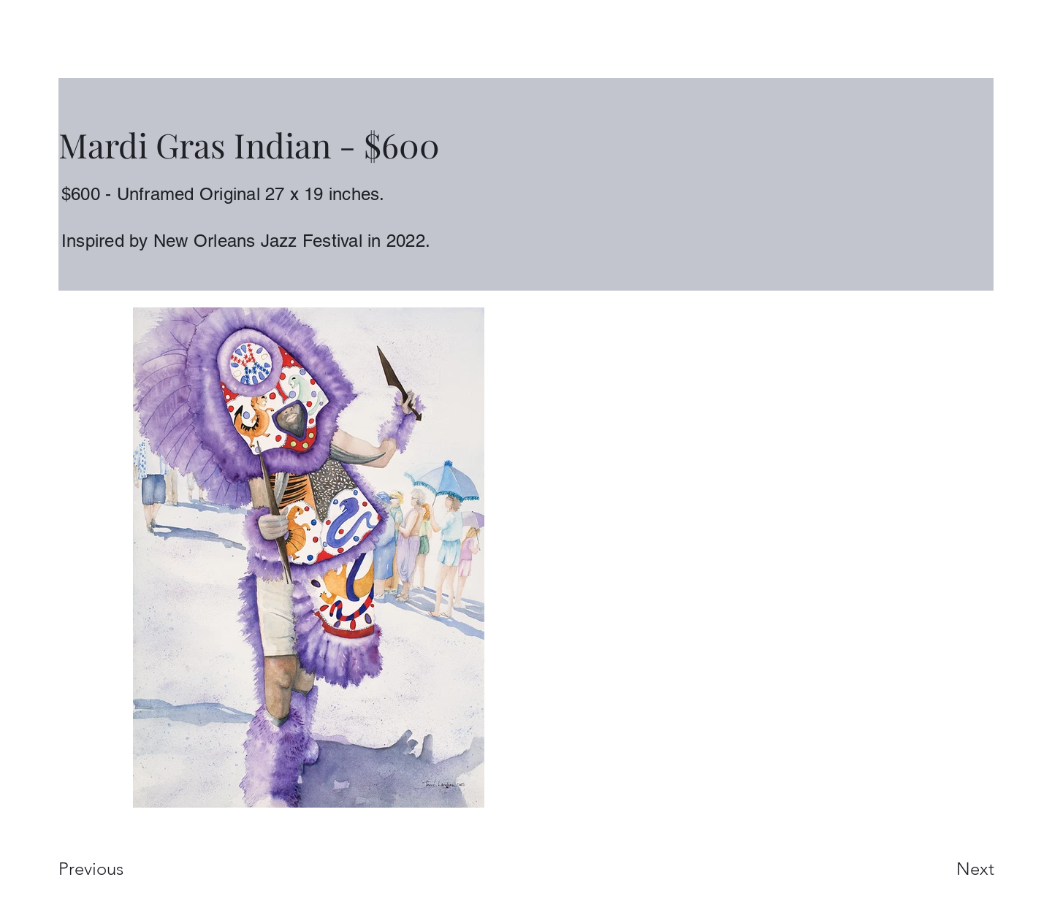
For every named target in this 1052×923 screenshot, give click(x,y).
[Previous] (110, 869)
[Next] (946, 869)
